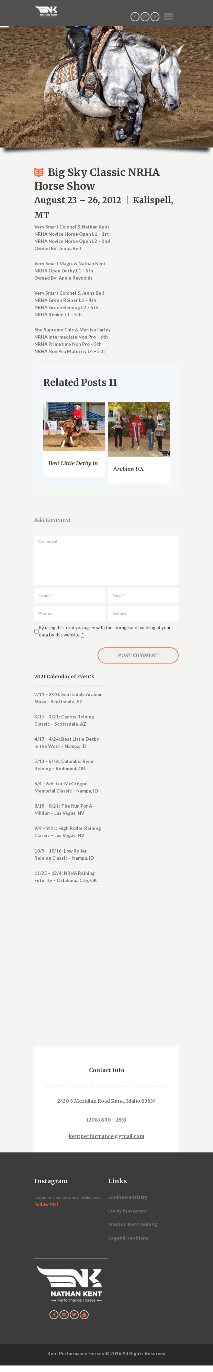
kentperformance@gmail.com (106, 1136)
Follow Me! (46, 1204)
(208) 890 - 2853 (106, 1120)
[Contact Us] (106, 977)
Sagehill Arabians (128, 1238)
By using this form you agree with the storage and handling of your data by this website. (105, 631)
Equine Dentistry (128, 1197)
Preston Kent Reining (133, 1224)
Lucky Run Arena (127, 1211)
